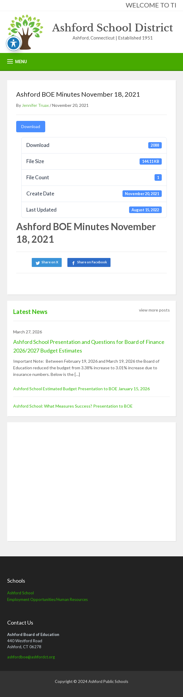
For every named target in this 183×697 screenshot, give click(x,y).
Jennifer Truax (35, 105)
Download (30, 126)
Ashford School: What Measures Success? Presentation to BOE (73, 406)
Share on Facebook (92, 262)
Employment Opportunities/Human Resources (47, 599)
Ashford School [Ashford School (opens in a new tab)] (20, 592)
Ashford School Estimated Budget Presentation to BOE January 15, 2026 (81, 388)
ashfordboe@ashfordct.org (31, 657)
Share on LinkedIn (134, 262)
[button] (17, 61)
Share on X (50, 262)
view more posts (154, 309)
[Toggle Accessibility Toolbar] (13, 43)
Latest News (30, 311)
